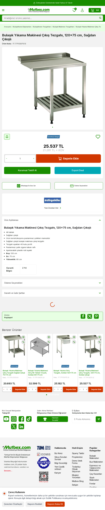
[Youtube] (6, 419)
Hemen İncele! (50, 419)
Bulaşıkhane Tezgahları (42, 27)
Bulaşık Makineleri (94, 457)
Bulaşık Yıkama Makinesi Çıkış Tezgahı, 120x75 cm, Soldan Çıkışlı (89, 373)
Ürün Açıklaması (52, 220)
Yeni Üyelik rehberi (60, 468)
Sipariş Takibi (78, 453)
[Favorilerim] (74, 10)
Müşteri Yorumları (76, 476)
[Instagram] (14, 419)
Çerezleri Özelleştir (13, 504)
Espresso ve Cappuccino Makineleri (95, 467)
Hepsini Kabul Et (55, 504)
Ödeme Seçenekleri (79, 186)
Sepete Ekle (68, 158)
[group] (52, 88)
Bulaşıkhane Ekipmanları (22, 27)
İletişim (75, 485)
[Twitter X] (14, 426)
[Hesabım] (82, 10)
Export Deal (78, 170)
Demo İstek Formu (77, 462)
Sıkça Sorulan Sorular (61, 458)
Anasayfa (7, 27)
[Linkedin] (21, 426)
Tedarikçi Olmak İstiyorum (76, 469)
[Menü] (3, 10)
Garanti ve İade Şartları (52, 293)
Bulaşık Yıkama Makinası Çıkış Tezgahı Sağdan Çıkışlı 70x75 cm (14, 373)
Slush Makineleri (94, 478)
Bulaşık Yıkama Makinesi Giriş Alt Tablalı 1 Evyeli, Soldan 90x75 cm (38, 373)
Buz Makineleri (96, 462)
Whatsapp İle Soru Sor (26, 186)
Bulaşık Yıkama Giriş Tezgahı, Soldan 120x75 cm (65, 372)
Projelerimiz (77, 457)
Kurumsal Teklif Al (27, 170)
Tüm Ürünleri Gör (52, 208)
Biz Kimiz (58, 453)
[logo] (38, 10)
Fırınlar (92, 483)
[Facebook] (21, 419)
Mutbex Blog (78, 481)
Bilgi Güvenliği (61, 463)
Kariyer (58, 473)
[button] (52, 127)
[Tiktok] (29, 419)
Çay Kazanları (96, 474)
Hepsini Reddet (34, 504)
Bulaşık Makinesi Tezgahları (63, 27)
